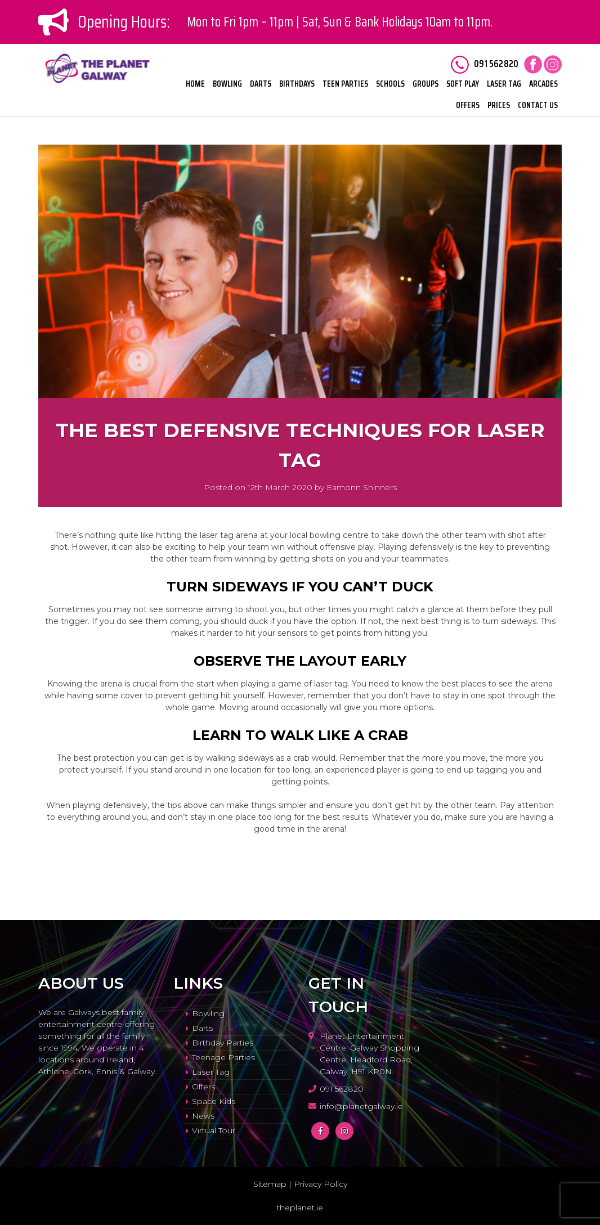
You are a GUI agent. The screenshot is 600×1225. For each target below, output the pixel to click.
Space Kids (213, 1101)
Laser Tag (504, 84)
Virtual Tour (213, 1130)
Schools (390, 84)
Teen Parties (345, 84)
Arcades (543, 84)
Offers (468, 105)
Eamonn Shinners (361, 487)
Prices (498, 105)
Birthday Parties (222, 1043)
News (203, 1116)
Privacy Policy (320, 1184)
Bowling (227, 84)
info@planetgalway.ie (361, 1106)
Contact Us (538, 105)
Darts (260, 84)
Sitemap (269, 1184)
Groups (425, 84)
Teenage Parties (223, 1057)
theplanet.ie (300, 1207)
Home (195, 84)
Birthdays (297, 84)
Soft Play (462, 84)
